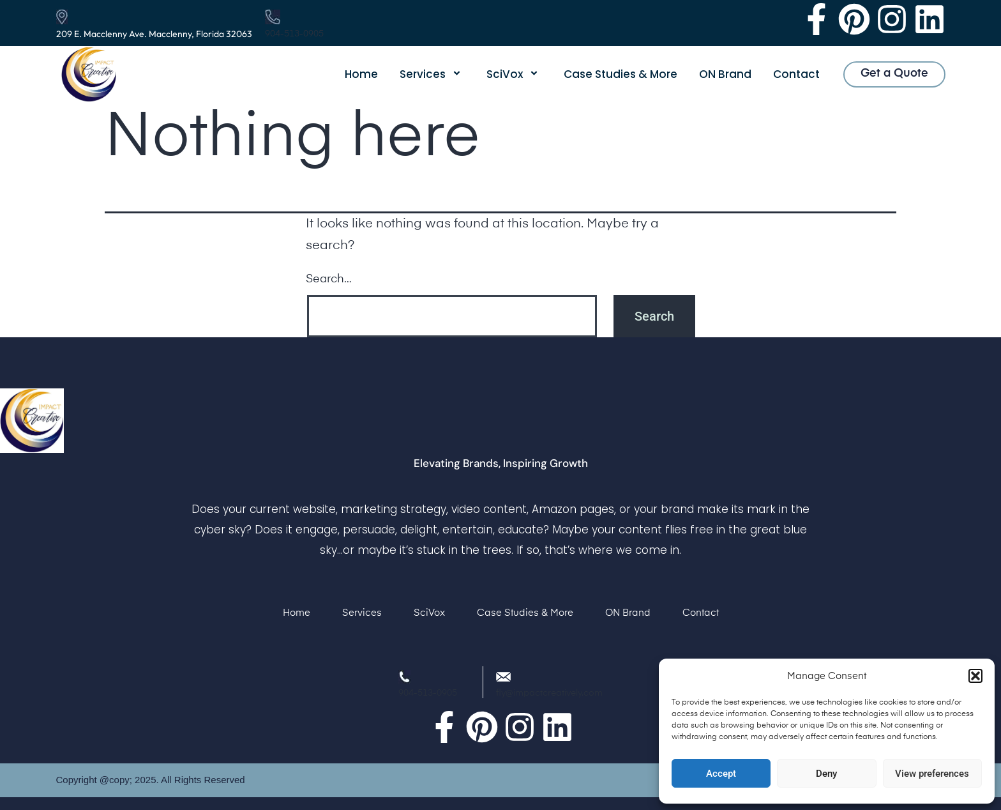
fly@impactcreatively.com (549, 693)
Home (361, 74)
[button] (975, 675)
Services (432, 74)
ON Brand (725, 74)
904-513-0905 (294, 33)
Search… (329, 279)
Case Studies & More (620, 74)
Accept (721, 773)
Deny (826, 773)
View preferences (932, 773)
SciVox (514, 74)
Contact (796, 74)
